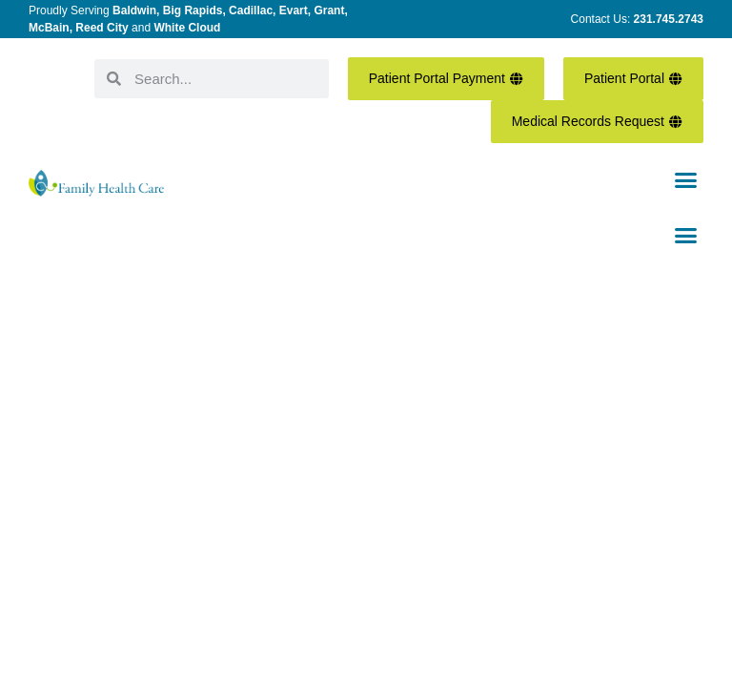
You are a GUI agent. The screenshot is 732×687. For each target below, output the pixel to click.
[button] (685, 180)
